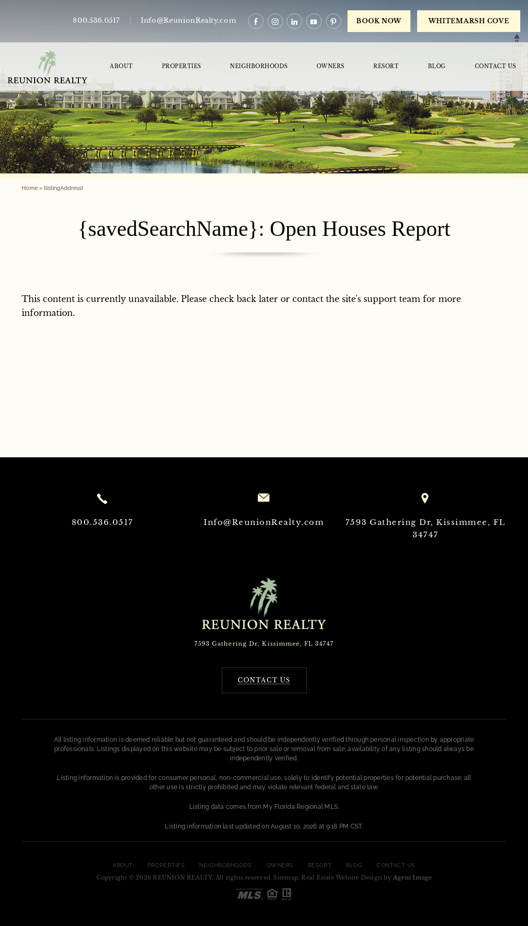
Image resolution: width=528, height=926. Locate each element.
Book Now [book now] (379, 21)
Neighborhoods (259, 66)
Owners (330, 66)
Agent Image (412, 877)
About (121, 66)
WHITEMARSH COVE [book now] (468, 21)
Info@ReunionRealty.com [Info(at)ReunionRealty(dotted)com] (264, 522)
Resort (386, 66)
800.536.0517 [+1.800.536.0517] (96, 20)
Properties (181, 66)
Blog (437, 66)
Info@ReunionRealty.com (188, 20)
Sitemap (285, 877)
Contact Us (495, 66)
